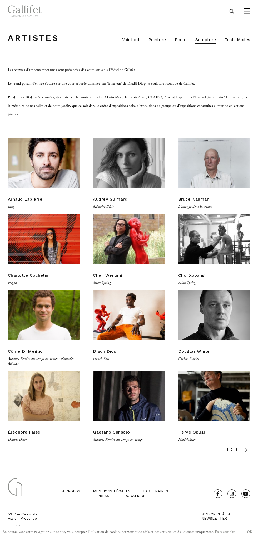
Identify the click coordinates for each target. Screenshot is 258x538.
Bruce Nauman (194, 199)
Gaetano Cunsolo (111, 432)
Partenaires (155, 491)
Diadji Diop (104, 351)
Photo (180, 39)
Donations (135, 496)
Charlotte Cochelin (28, 275)
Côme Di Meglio (25, 351)
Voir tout (131, 39)
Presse (104, 496)
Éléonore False (24, 432)
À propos (71, 491)
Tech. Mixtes (237, 39)
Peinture (157, 39)
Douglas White (194, 351)
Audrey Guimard (110, 199)
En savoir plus (225, 532)
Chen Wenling (107, 275)
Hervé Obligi (191, 432)
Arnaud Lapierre (25, 199)
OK (249, 532)
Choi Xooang (191, 275)
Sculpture (205, 39)
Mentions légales (112, 491)
